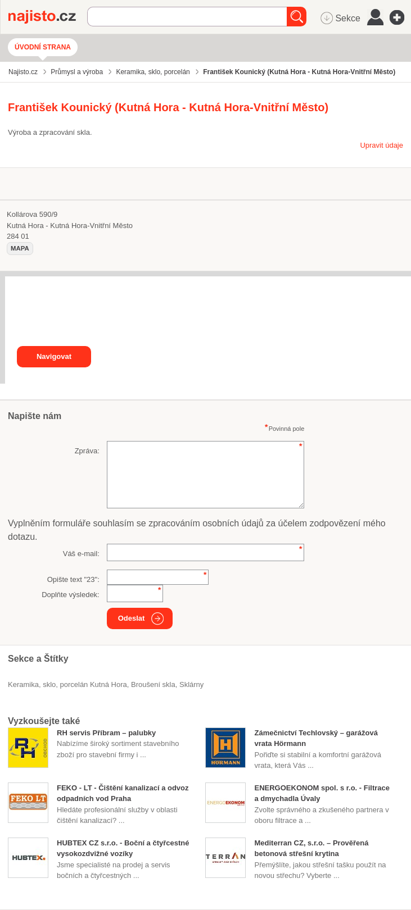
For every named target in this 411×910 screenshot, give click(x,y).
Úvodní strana (43, 47)
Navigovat (54, 356)
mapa (20, 248)
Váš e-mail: (81, 553)
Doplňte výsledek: (71, 594)
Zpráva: (87, 451)
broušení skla (153, 684)
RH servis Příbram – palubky (106, 733)
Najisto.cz (47, 16)
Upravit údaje (381, 145)
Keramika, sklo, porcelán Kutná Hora (67, 684)
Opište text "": (73, 579)
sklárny (191, 684)
